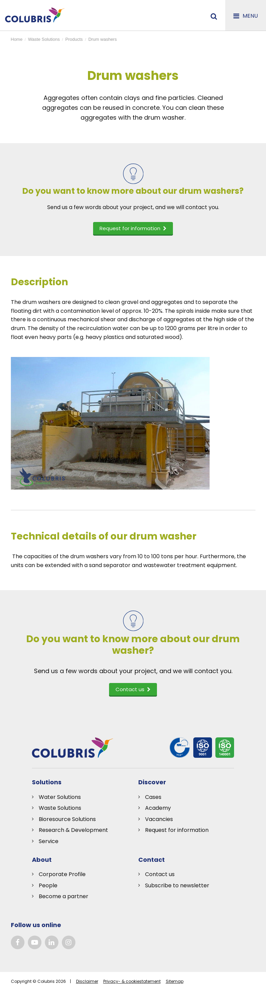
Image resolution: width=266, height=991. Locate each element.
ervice (50, 841)
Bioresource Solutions (67, 819)
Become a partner (63, 896)
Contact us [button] (133, 689)
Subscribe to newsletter (177, 885)
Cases (153, 797)
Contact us (160, 874)
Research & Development (73, 830)
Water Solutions (60, 797)
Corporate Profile (62, 874)
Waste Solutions (60, 808)
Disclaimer (87, 981)
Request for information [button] (133, 228)
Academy (158, 808)
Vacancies (159, 819)
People (48, 885)
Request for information (177, 830)
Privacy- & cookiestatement (132, 981)
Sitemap (174, 981)
